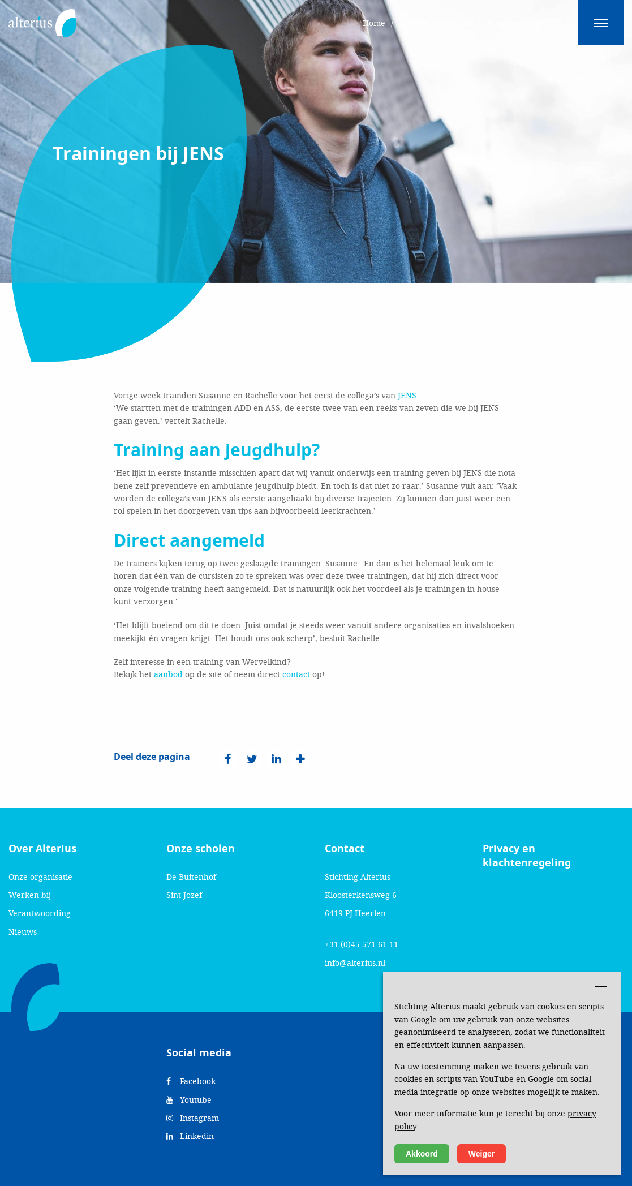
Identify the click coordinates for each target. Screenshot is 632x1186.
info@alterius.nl (355, 962)
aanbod (168, 674)
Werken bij (29, 895)
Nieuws (22, 931)
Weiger (481, 1153)
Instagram (192, 1117)
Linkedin (190, 1136)
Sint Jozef (184, 895)
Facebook (191, 1081)
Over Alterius (42, 849)
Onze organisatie (40, 876)
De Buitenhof (191, 876)
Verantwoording (39, 913)
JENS (407, 395)
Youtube (189, 1099)
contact (296, 674)
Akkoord (422, 1153)
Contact (344, 849)
